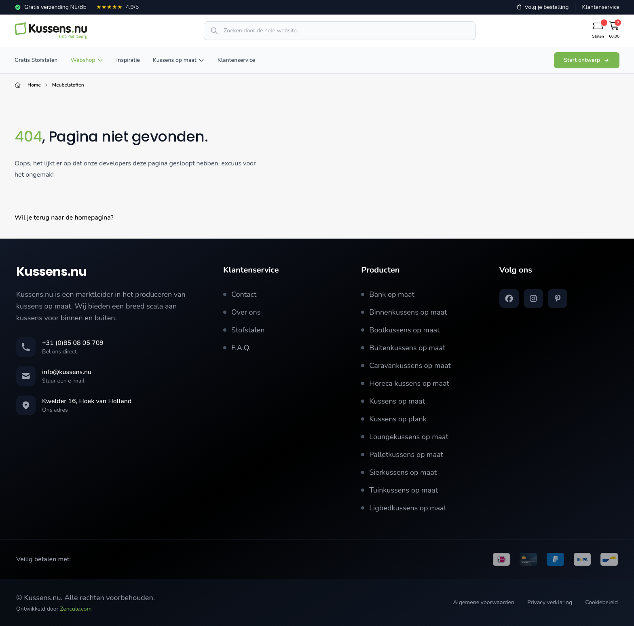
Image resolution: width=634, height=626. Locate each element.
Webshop (86, 60)
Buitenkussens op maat (403, 348)
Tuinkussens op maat (399, 490)
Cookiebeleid (601, 602)
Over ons (242, 312)
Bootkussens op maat (400, 330)
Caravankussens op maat (405, 365)
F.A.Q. (237, 348)
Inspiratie (128, 60)
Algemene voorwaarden (483, 602)
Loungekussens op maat (404, 437)
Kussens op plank (393, 419)
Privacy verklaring (549, 602)
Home (34, 85)
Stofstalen (244, 330)
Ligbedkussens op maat (403, 508)
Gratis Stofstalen (36, 60)
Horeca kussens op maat (405, 383)
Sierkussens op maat (399, 472)
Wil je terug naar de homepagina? (64, 217)
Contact (239, 294)
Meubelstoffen (68, 85)
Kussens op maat (179, 60)
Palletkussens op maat (402, 454)
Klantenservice (600, 7)
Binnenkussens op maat (404, 312)
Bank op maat (387, 294)
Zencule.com (75, 609)
